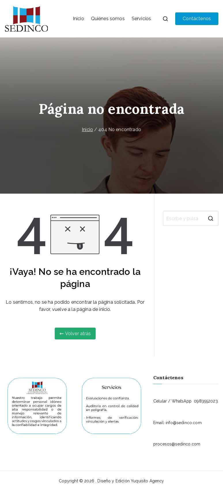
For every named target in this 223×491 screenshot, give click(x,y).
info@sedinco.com (184, 422)
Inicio (78, 18)
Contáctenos (197, 18)
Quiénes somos (108, 18)
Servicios (141, 18)
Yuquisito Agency (147, 481)
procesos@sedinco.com (176, 444)
